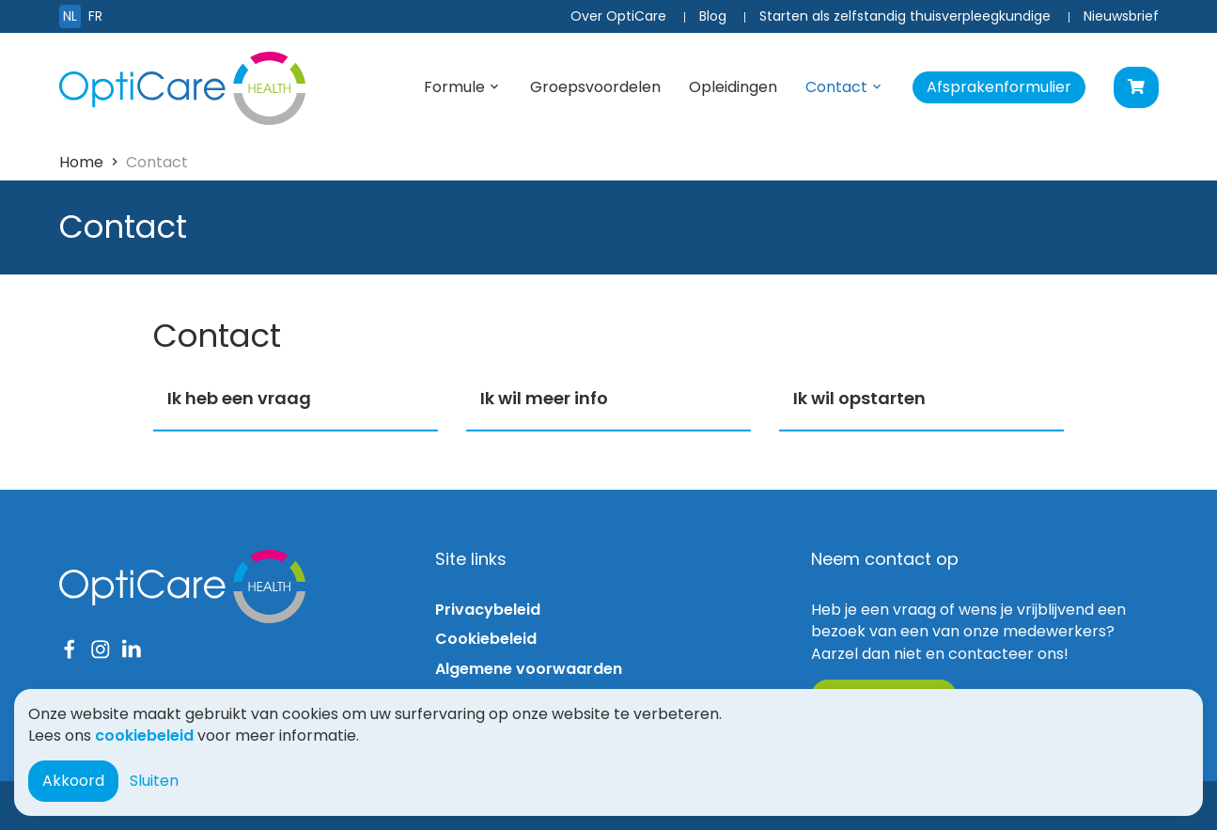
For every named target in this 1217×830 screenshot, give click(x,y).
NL (70, 16)
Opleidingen (733, 87)
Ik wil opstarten (859, 398)
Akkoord (73, 780)
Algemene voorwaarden (528, 669)
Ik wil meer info (544, 398)
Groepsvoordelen (595, 87)
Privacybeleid (487, 609)
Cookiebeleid (486, 639)
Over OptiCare (618, 16)
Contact (836, 87)
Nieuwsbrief (1121, 16)
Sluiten (154, 780)
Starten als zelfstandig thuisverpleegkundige (905, 16)
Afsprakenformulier (999, 87)
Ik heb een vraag (239, 398)
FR (95, 16)
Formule (454, 87)
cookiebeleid (144, 735)
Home (81, 162)
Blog (712, 16)
